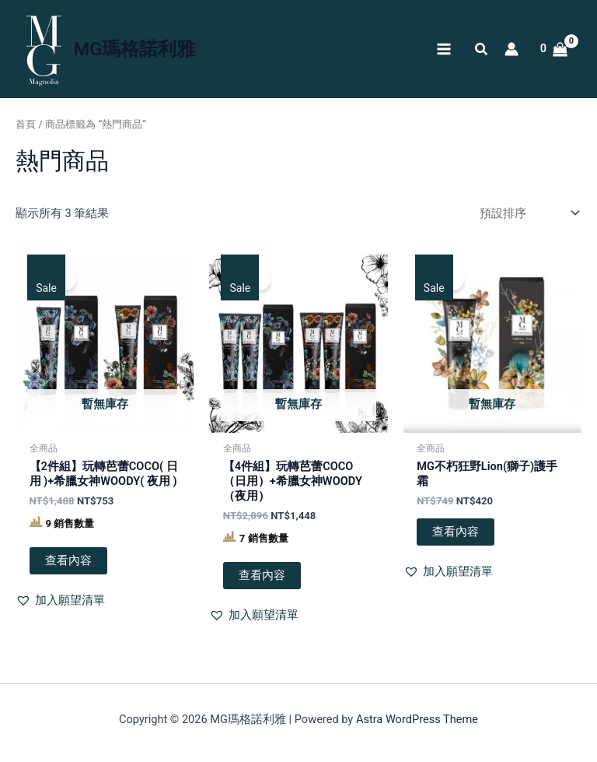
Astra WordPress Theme (417, 719)
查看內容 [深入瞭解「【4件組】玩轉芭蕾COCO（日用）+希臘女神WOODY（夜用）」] (262, 575)
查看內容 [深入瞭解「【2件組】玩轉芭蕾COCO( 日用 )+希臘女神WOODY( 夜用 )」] (68, 560)
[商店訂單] (527, 213)
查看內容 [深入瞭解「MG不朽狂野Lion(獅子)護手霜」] (455, 532)
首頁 (26, 124)
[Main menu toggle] (443, 49)
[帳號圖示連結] (511, 49)
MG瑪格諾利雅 (135, 49)
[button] (482, 51)
